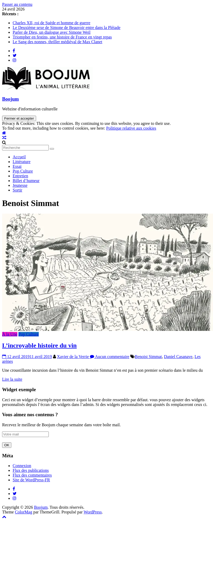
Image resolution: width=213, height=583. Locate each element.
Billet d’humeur (26, 180)
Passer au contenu (17, 4)
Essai (17, 166)
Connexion (22, 465)
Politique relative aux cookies (131, 128)
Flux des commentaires (32, 475)
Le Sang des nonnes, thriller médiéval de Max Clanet (57, 42)
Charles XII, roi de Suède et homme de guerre (51, 23)
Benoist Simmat (148, 356)
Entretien (20, 176)
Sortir (17, 190)
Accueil (19, 157)
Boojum (10, 99)
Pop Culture (23, 171)
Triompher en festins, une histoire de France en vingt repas (62, 37)
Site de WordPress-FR (31, 480)
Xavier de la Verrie (73, 356)
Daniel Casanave (178, 356)
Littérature (22, 161)
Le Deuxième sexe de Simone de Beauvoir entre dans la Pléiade (66, 27)
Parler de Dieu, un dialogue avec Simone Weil (51, 32)
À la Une (9, 334)
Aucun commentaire (109, 356)
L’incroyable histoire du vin (39, 345)
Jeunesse (20, 185)
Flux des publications (31, 470)
